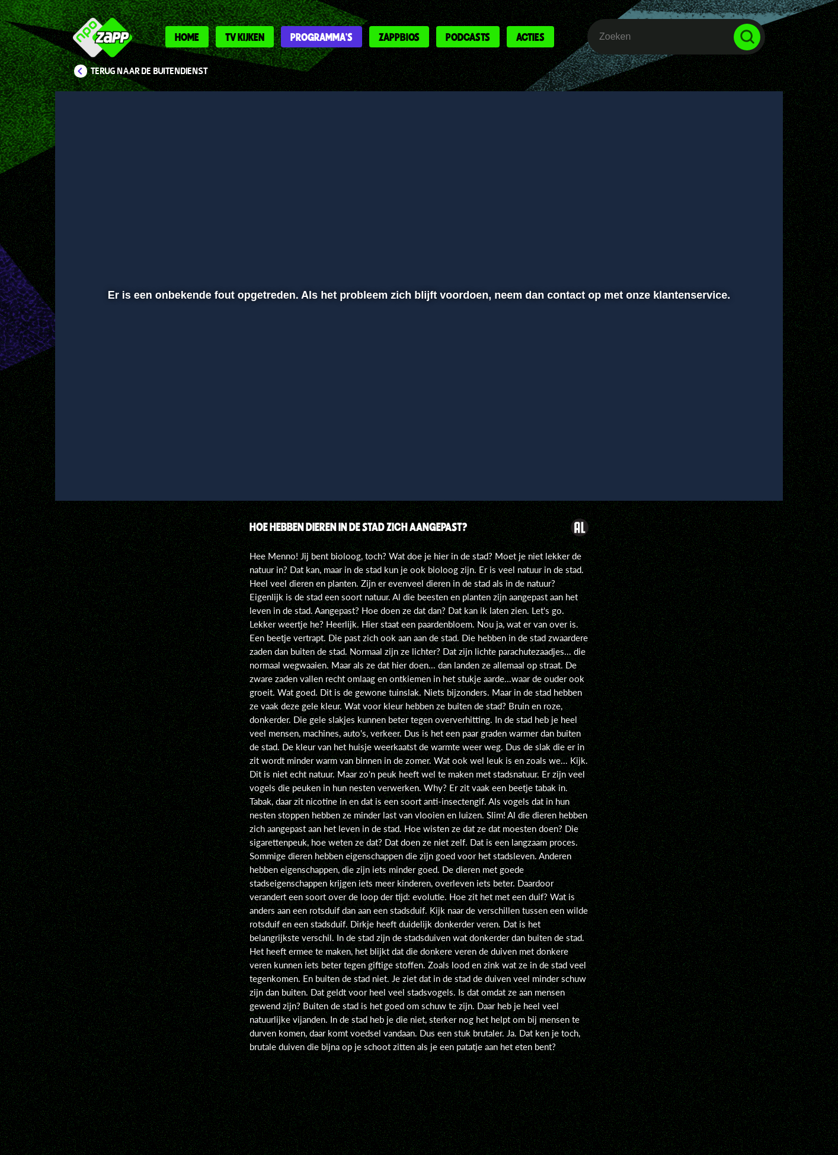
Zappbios (399, 37)
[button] (103, 460)
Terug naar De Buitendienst (149, 71)
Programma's (321, 37)
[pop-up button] (710, 460)
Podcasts (468, 37)
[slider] (417, 435)
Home (187, 37)
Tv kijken (244, 37)
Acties (530, 37)
